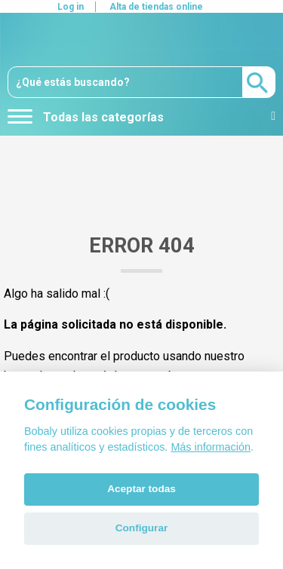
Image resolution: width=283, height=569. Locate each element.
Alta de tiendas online (156, 7)
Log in (70, 7)
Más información (211, 447)
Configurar (141, 528)
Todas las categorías (86, 117)
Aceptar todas (141, 488)
